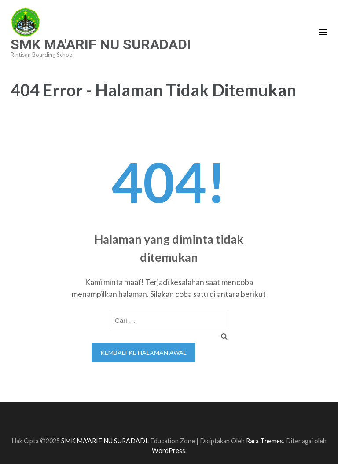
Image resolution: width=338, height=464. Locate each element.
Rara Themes (264, 441)
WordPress (168, 450)
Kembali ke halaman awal (143, 352)
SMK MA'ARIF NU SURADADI (101, 44)
